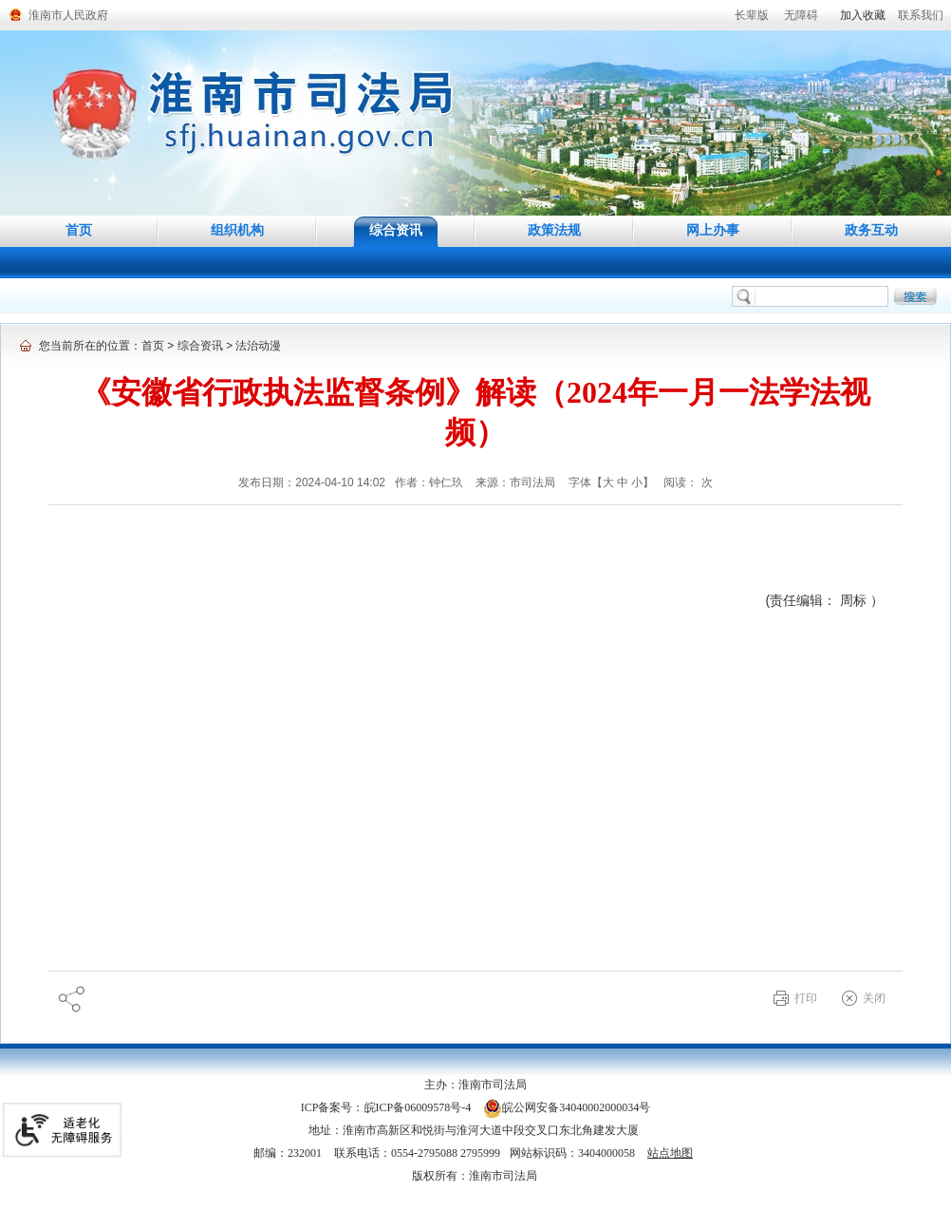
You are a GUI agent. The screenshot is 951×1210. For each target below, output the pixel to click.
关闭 (874, 998)
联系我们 (920, 15)
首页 (78, 230)
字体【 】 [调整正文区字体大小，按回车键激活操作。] (612, 482)
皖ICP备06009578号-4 (418, 1107)
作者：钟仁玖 (430, 482)
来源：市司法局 (517, 482)
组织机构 (237, 230)
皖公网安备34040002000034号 (566, 1107)
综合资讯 (395, 230)
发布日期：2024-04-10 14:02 (311, 482)
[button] (751, 15)
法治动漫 (258, 345)
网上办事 (712, 230)
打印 (805, 998)
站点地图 (670, 1153)
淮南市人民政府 (68, 15)
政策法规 (554, 230)
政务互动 (871, 230)
